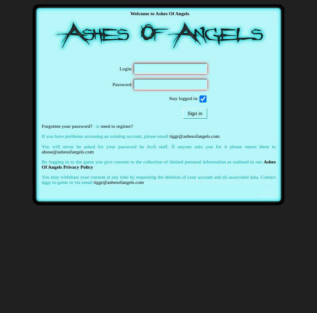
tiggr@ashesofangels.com (194, 136)
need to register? (117, 126)
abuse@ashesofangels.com (68, 151)
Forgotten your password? (67, 126)
